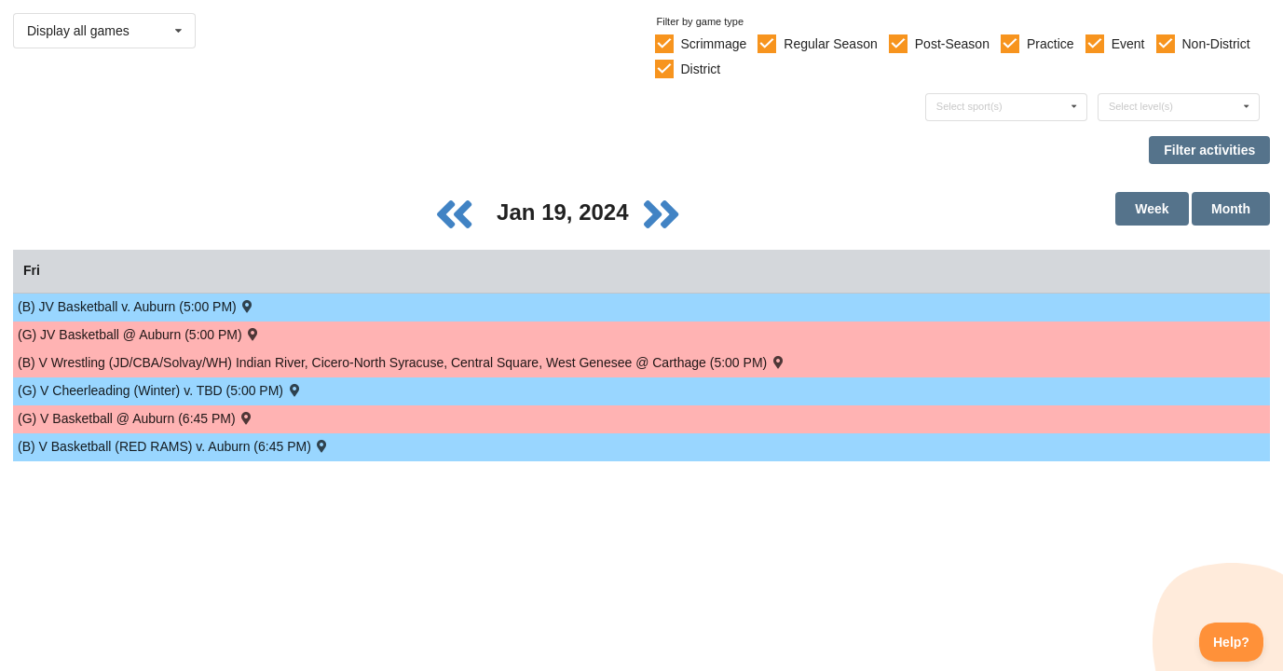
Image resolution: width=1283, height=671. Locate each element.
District (700, 69)
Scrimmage (713, 43)
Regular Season (830, 43)
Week (1151, 208)
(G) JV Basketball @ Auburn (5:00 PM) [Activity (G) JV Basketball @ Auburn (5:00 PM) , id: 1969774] (139, 334)
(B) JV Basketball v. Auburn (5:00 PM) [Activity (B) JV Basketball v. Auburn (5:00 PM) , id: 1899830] (136, 306)
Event (1128, 43)
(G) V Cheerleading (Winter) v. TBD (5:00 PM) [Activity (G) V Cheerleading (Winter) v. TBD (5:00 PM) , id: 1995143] (160, 390)
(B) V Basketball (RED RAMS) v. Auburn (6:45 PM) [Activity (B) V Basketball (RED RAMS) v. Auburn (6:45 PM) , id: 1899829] (174, 446)
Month (1230, 208)
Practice (1050, 43)
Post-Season (952, 43)
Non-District (1215, 43)
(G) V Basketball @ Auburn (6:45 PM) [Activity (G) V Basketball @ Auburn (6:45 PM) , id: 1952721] (136, 418)
